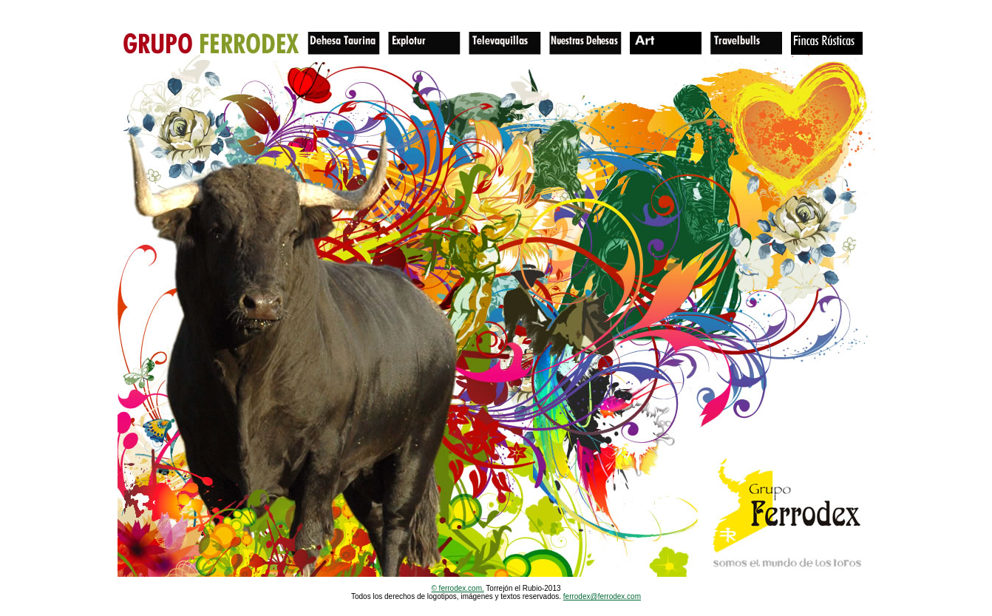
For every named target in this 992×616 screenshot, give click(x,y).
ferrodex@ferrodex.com (602, 596)
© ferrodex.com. (457, 588)
